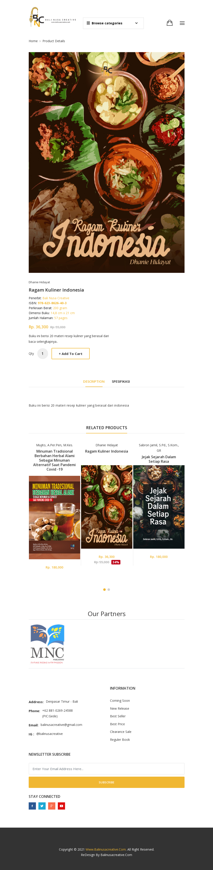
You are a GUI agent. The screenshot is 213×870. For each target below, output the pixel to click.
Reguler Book (120, 739)
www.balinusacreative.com (106, 849)
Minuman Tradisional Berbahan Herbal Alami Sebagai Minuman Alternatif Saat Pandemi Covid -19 (54, 460)
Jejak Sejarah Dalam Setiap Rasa (159, 459)
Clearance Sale (120, 732)
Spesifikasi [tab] (121, 381)
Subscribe (106, 782)
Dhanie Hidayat (107, 445)
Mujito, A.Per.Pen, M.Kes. (54, 445)
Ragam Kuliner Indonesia (106, 451)
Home (33, 41)
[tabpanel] (54, 509)
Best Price (117, 724)
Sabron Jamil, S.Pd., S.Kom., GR (159, 448)
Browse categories (104, 23)
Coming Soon (120, 700)
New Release (119, 708)
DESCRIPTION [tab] (94, 381)
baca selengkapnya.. (43, 341)
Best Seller (118, 716)
